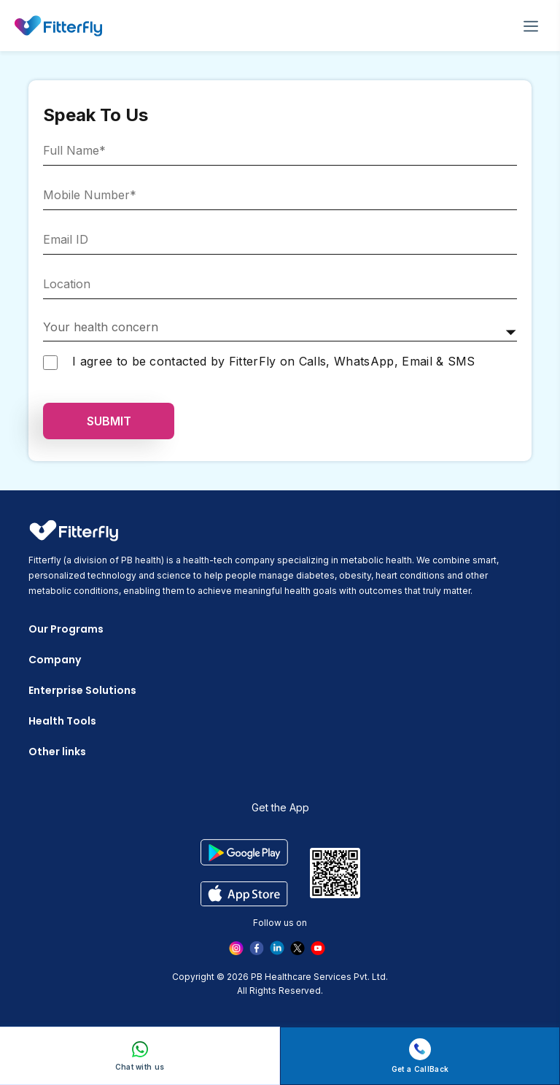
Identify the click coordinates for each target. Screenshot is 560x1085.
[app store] (244, 893)
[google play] (244, 851)
